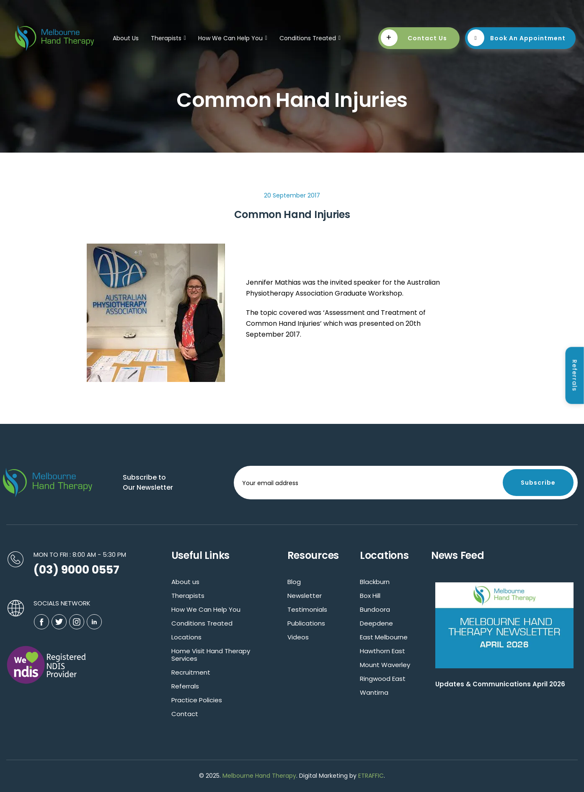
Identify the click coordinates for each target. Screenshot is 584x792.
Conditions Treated (310, 38)
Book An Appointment (517, 37)
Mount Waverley (385, 664)
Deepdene (376, 623)
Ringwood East (383, 678)
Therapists (168, 38)
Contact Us (414, 37)
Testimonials (307, 609)
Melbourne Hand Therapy (259, 775)
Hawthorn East (382, 651)
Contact (184, 713)
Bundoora (375, 609)
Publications (306, 623)
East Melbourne (384, 637)
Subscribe (538, 482)
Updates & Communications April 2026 (500, 684)
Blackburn (375, 581)
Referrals (185, 686)
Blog (294, 581)
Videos (298, 637)
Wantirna (374, 692)
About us (185, 581)
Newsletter (304, 595)
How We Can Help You (232, 38)
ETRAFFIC (371, 775)
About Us (126, 38)
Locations (186, 637)
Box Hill (370, 595)
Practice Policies (196, 700)
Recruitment (190, 672)
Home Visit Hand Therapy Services (210, 655)
